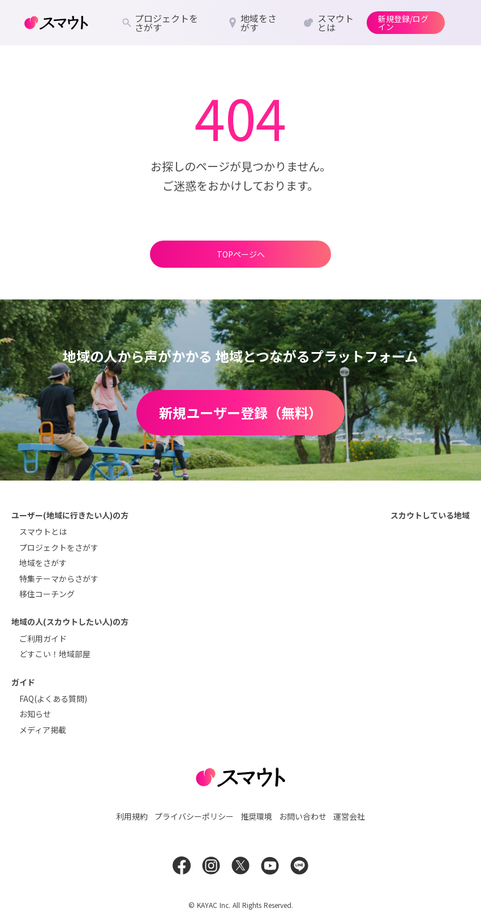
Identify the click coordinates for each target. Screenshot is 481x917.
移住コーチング (47, 593)
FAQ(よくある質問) (53, 698)
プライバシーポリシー (194, 816)
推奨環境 (256, 816)
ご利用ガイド (43, 638)
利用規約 (132, 816)
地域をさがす (43, 562)
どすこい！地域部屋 (55, 653)
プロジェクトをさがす (58, 547)
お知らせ (35, 713)
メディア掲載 (42, 729)
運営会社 (349, 816)
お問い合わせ (303, 816)
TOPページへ (241, 254)
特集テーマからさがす (58, 578)
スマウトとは (43, 531)
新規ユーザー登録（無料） (240, 412)
